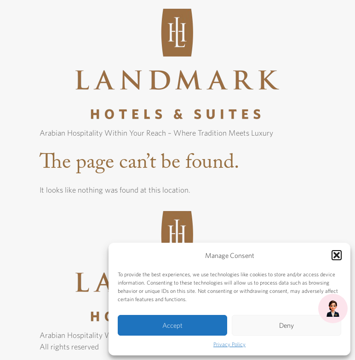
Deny (286, 325)
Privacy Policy (229, 344)
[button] (336, 255)
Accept (172, 325)
